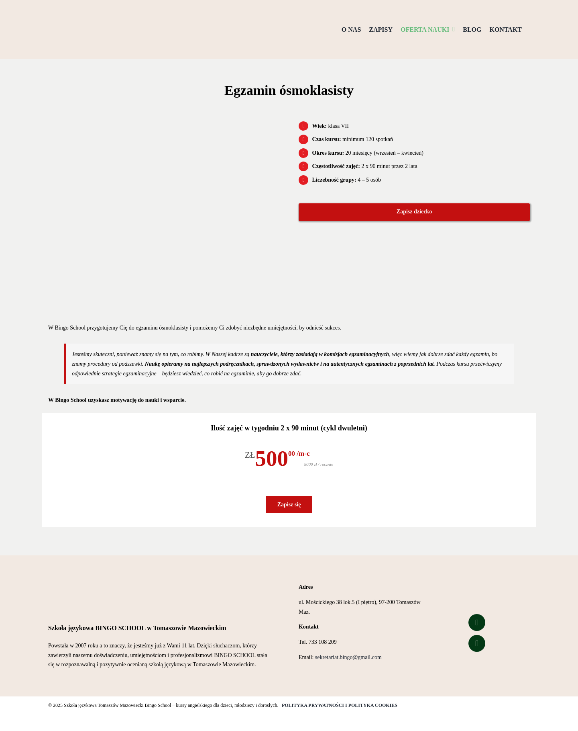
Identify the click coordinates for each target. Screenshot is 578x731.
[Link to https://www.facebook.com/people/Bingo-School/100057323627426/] (476, 622)
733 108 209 (323, 642)
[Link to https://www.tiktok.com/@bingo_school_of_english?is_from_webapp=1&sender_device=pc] (476, 643)
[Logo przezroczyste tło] (88, 11)
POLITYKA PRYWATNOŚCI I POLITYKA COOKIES (339, 705)
